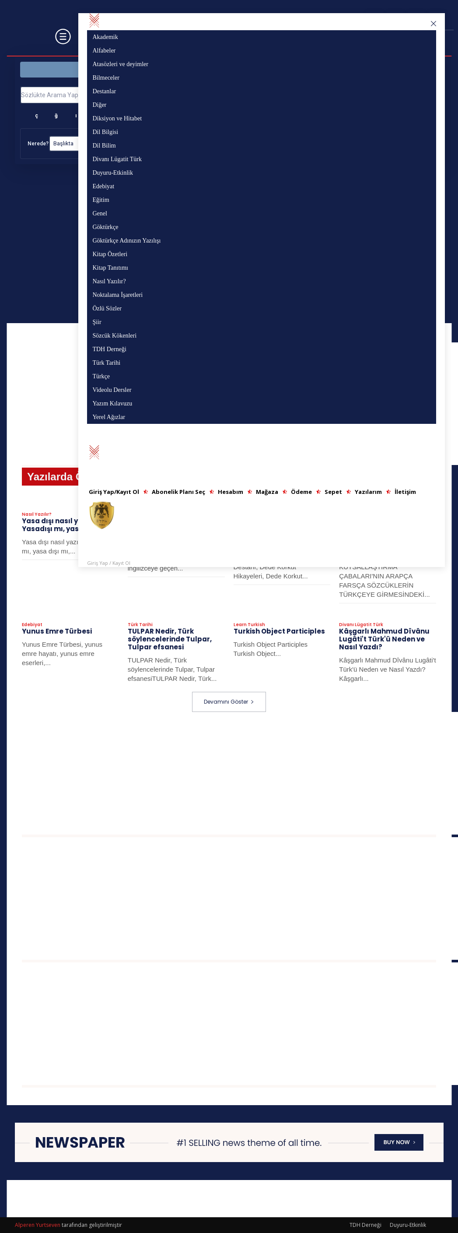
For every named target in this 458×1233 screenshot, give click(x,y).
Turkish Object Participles (279, 631)
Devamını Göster (229, 701)
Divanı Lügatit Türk (361, 624)
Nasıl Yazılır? (37, 514)
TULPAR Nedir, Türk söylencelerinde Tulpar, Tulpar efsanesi (170, 639)
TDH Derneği (365, 1225)
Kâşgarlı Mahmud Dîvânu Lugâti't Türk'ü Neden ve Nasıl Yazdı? (384, 639)
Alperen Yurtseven (37, 1225)
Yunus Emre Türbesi (57, 631)
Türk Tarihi (140, 624)
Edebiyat (32, 624)
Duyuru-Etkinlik (408, 1225)
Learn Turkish (249, 624)
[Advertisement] (240, 773)
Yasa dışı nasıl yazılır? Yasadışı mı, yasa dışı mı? (67, 524)
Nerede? (38, 144)
